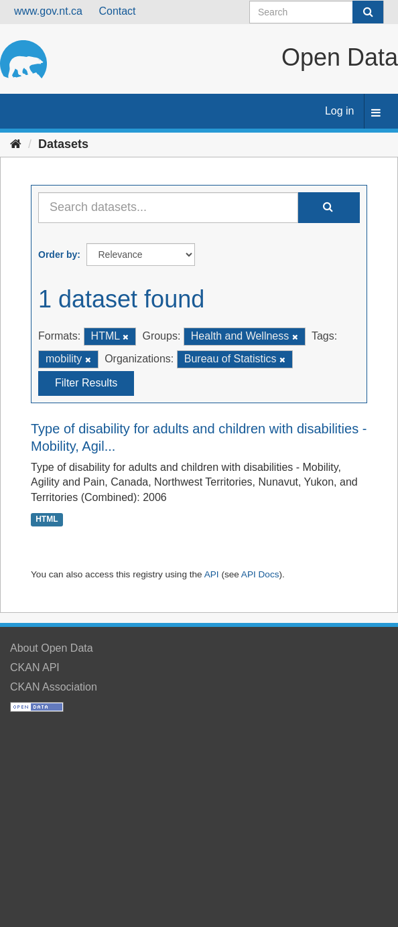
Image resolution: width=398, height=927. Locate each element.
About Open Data (51, 648)
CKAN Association (53, 687)
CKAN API (35, 667)
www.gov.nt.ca (48, 11)
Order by (57, 254)
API (211, 574)
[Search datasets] (316, 12)
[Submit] (367, 12)
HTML (47, 519)
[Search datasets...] (168, 207)
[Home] (15, 144)
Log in (339, 111)
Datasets (63, 144)
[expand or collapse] (376, 113)
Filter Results (86, 382)
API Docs (260, 574)
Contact (116, 11)
